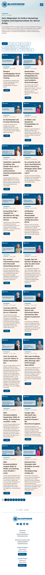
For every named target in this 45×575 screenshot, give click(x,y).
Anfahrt (22, 554)
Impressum (22, 532)
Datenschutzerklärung (22, 534)
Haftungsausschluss (22, 536)
